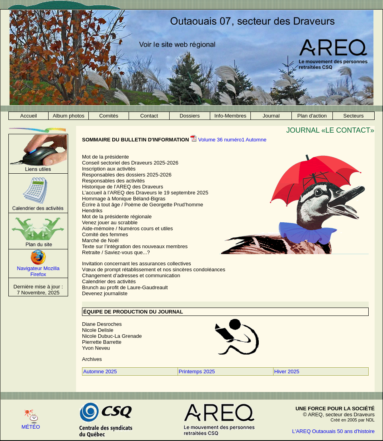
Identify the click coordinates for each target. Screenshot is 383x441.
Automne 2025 (100, 371)
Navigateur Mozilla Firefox (38, 271)
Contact (149, 116)
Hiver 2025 (286, 371)
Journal (271, 116)
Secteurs (353, 116)
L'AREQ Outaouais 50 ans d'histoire (333, 431)
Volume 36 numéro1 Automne (232, 140)
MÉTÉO (30, 427)
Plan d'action (312, 116)
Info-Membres (230, 116)
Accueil (28, 116)
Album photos (69, 116)
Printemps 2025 (197, 371)
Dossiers (190, 116)
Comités (108, 116)
